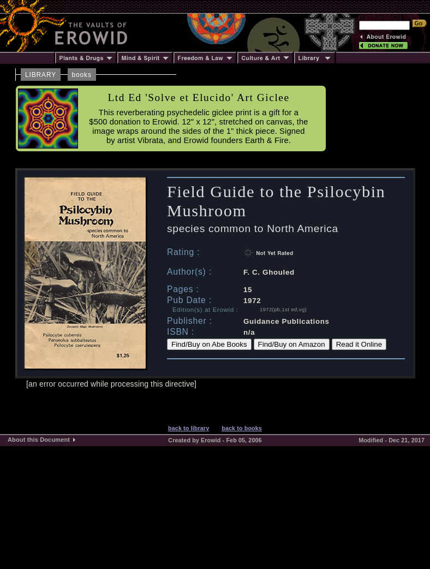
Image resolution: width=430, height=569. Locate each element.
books (82, 75)
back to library (188, 428)
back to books (242, 428)
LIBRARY (40, 75)
